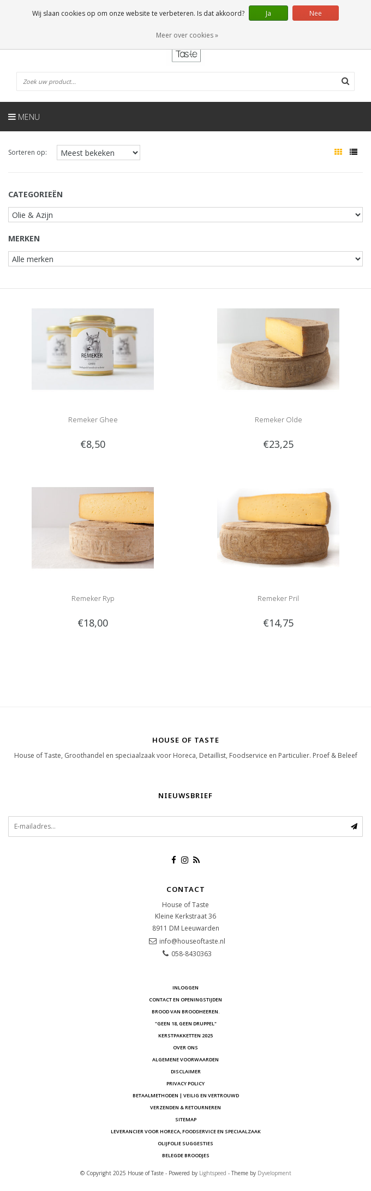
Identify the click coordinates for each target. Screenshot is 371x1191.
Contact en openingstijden (185, 999)
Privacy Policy (185, 1083)
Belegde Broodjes (186, 1155)
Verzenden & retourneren (185, 1107)
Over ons (185, 1047)
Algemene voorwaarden (185, 1059)
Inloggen (185, 987)
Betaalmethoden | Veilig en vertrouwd (186, 1095)
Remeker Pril (278, 598)
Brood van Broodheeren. (186, 1011)
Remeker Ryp (93, 598)
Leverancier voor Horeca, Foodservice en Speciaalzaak (186, 1131)
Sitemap (185, 1119)
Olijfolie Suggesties (185, 1143)
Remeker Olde (278, 419)
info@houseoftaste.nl (192, 941)
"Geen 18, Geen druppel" (186, 1023)
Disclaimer (186, 1071)
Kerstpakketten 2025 (185, 1035)
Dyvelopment (274, 1173)
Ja (268, 13)
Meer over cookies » (187, 35)
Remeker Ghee (93, 419)
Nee (315, 13)
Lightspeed (212, 1173)
